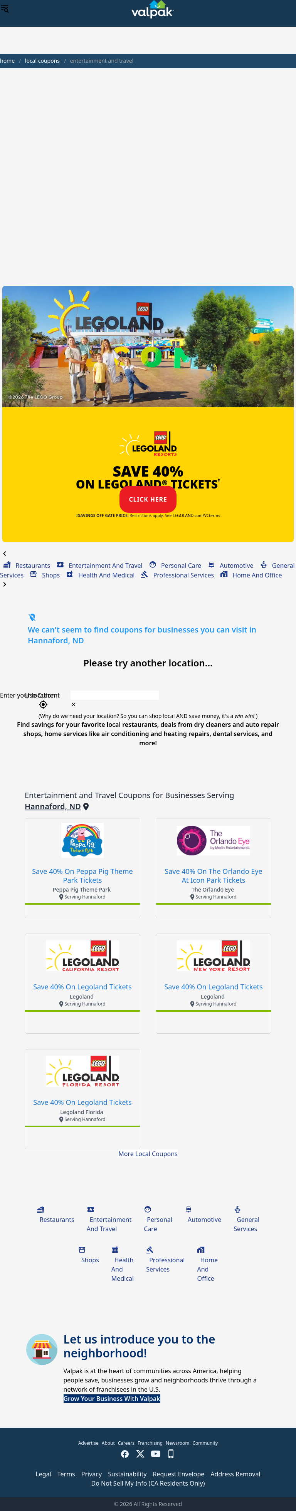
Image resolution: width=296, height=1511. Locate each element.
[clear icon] (74, 704)
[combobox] (173, 695)
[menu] (4, 9)
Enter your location (27, 695)
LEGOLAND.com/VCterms (196, 515)
